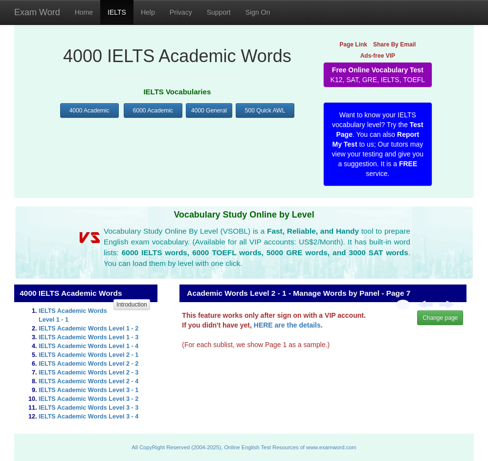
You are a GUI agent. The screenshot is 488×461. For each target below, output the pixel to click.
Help (148, 12)
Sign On (257, 12)
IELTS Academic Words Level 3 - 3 (88, 407)
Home (84, 12)
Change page (440, 317)
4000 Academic (89, 110)
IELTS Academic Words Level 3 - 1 (88, 390)
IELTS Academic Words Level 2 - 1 (88, 354)
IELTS (117, 12)
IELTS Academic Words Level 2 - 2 (88, 363)
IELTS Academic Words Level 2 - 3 (88, 372)
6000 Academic (153, 110)
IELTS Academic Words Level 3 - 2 (88, 398)
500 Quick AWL (265, 110)
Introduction (131, 304)
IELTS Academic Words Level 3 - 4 (88, 416)
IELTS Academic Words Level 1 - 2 (88, 328)
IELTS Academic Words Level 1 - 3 (88, 337)
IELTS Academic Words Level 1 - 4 (88, 346)
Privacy (181, 12)
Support (219, 12)
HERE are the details (287, 325)
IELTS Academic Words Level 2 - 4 (88, 381)
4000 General (209, 110)
